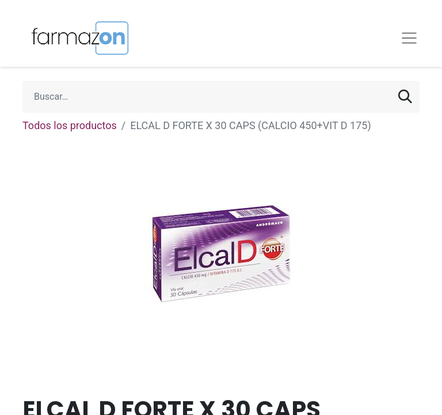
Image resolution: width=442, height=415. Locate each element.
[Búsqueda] (405, 97)
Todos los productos (69, 125)
